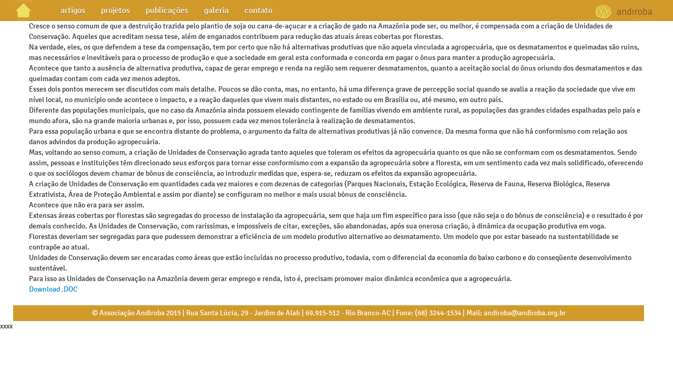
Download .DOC (53, 289)
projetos (115, 10)
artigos (72, 10)
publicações (167, 10)
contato (258, 10)
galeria (216, 10)
